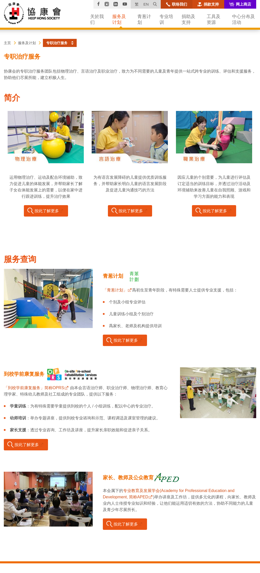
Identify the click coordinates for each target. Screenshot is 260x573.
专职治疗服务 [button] (57, 43)
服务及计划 (27, 43)
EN (146, 4)
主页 (7, 43)
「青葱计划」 (115, 290)
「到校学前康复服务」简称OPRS (34, 388)
